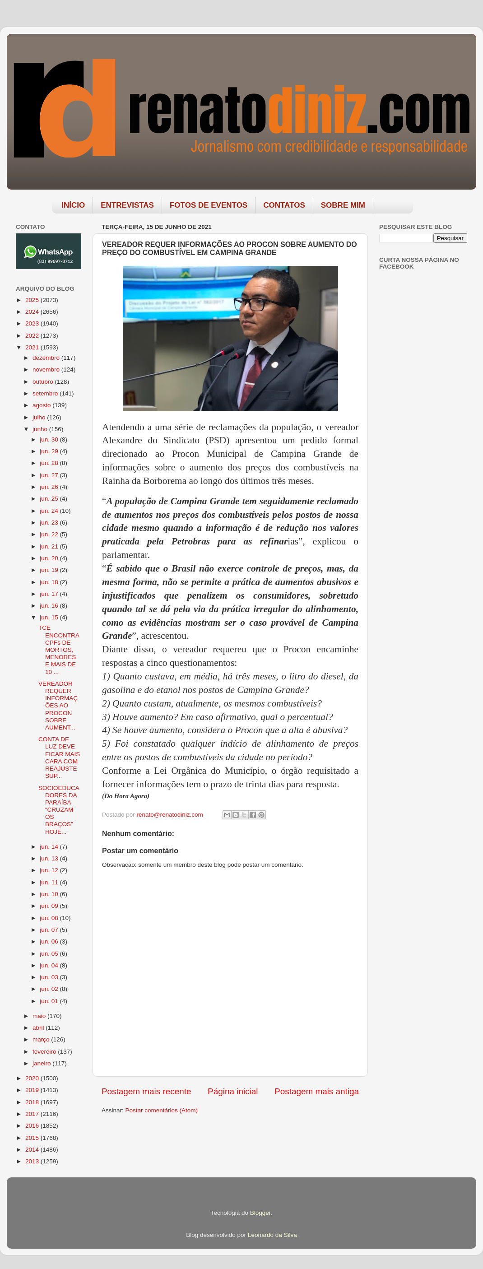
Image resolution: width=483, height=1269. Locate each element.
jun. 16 (50, 605)
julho (40, 417)
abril (39, 1027)
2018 (33, 1102)
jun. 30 (50, 439)
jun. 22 (50, 534)
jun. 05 (50, 953)
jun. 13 (50, 858)
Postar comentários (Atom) (161, 1110)
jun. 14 (50, 846)
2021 (33, 347)
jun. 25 (50, 498)
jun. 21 (50, 546)
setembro (46, 393)
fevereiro (45, 1051)
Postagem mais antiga (316, 1091)
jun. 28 (50, 463)
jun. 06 (50, 941)
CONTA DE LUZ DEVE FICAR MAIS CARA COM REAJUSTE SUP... (59, 757)
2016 (33, 1125)
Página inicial (233, 1091)
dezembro (47, 357)
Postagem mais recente (146, 1091)
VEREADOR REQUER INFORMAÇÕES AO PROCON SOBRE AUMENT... (58, 705)
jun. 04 (50, 965)
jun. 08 (50, 918)
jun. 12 (50, 870)
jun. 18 (50, 582)
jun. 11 (50, 882)
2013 (33, 1161)
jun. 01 (50, 1001)
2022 (33, 335)
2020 (33, 1078)
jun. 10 (50, 894)
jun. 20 (50, 558)
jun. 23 (50, 522)
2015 (33, 1137)
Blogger (260, 1212)
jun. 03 (50, 977)
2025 (33, 300)
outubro (44, 381)
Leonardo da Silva (272, 1235)
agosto (42, 405)
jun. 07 (50, 929)
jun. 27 (50, 475)
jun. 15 (50, 617)
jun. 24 (50, 510)
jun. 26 (50, 486)
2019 (33, 1090)
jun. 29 (50, 451)
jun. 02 (50, 988)
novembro (47, 369)
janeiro (42, 1063)
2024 (33, 311)
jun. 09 (50, 905)
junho (41, 429)
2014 (33, 1149)
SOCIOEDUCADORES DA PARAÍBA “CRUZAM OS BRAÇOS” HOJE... (58, 810)
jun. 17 (50, 593)
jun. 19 (50, 570)
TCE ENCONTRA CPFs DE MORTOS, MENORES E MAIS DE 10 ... (58, 649)
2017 (33, 1114)
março (42, 1039)
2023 (33, 323)
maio (40, 1016)
